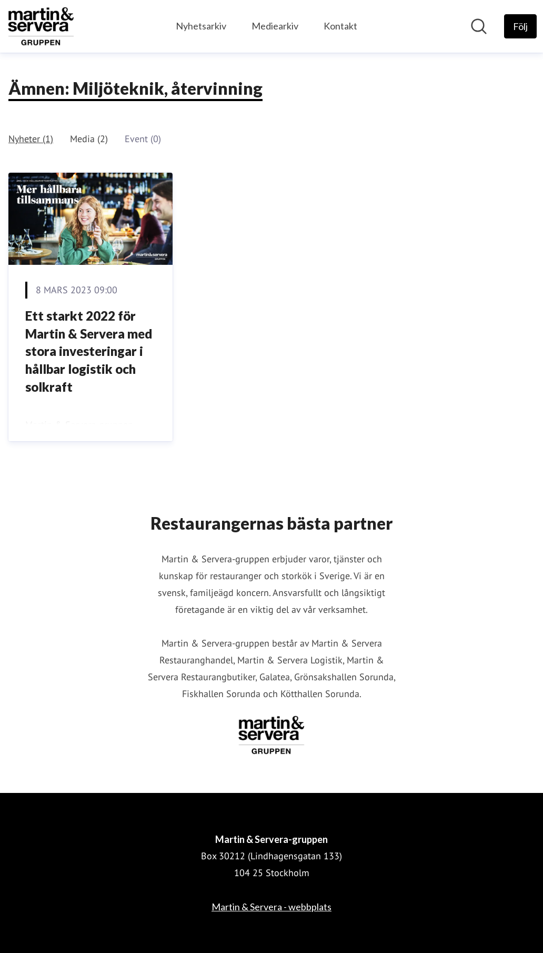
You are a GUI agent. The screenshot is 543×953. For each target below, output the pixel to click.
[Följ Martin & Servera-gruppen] (520, 26)
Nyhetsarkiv (201, 26)
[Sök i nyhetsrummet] (478, 26)
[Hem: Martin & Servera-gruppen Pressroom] (41, 26)
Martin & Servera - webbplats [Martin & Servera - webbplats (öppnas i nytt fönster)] (271, 906)
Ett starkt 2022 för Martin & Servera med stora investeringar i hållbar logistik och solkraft (88, 351)
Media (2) (89, 139)
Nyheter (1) (30, 139)
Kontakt (340, 26)
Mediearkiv (275, 26)
